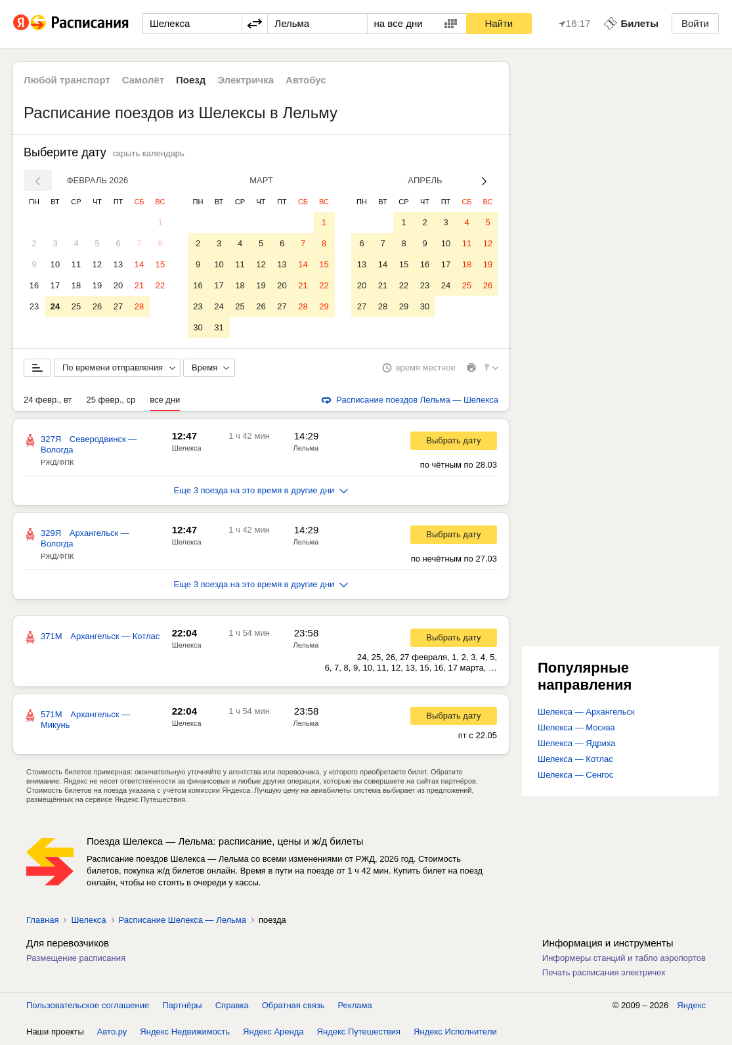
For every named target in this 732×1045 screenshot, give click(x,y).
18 (76, 285)
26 (97, 306)
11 (76, 264)
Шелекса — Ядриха (576, 743)
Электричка (245, 79)
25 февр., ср (111, 400)
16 (34, 285)
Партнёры (182, 1005)
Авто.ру (112, 1031)
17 (55, 285)
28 (139, 306)
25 (76, 306)
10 (55, 264)
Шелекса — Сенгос (575, 775)
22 (160, 285)
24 (55, 306)
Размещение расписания (75, 958)
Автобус (306, 79)
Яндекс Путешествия (359, 1031)
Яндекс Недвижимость (185, 1031)
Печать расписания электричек (603, 972)
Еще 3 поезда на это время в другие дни (261, 490)
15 (160, 264)
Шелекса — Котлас (575, 759)
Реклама (355, 1005)
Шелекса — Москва (576, 727)
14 (139, 264)
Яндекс (691, 1005)
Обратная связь (293, 1005)
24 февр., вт (48, 400)
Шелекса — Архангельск (586, 712)
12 (97, 264)
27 (118, 306)
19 (97, 285)
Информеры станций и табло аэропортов (624, 958)
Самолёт (143, 79)
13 (118, 264)
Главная (42, 920)
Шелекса (187, 448)
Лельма (306, 448)
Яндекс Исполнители (455, 1031)
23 (34, 306)
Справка (232, 1005)
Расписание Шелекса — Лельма (182, 920)
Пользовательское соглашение (87, 1005)
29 (323, 306)
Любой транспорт (67, 79)
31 (218, 327)
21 (139, 285)
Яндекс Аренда (273, 1031)
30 (197, 327)
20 (118, 285)
